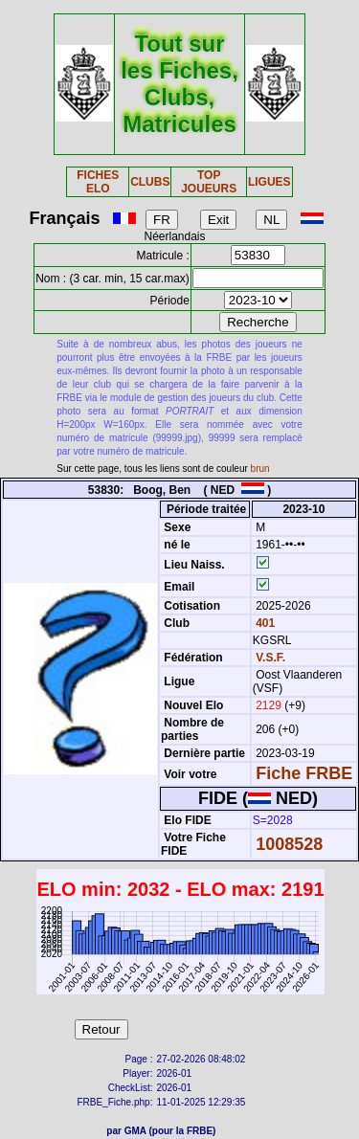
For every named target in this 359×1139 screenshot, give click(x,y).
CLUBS (149, 182)
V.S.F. (270, 657)
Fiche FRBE (304, 773)
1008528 (289, 844)
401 (264, 623)
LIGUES (269, 182)
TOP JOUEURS (208, 181)
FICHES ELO (98, 181)
